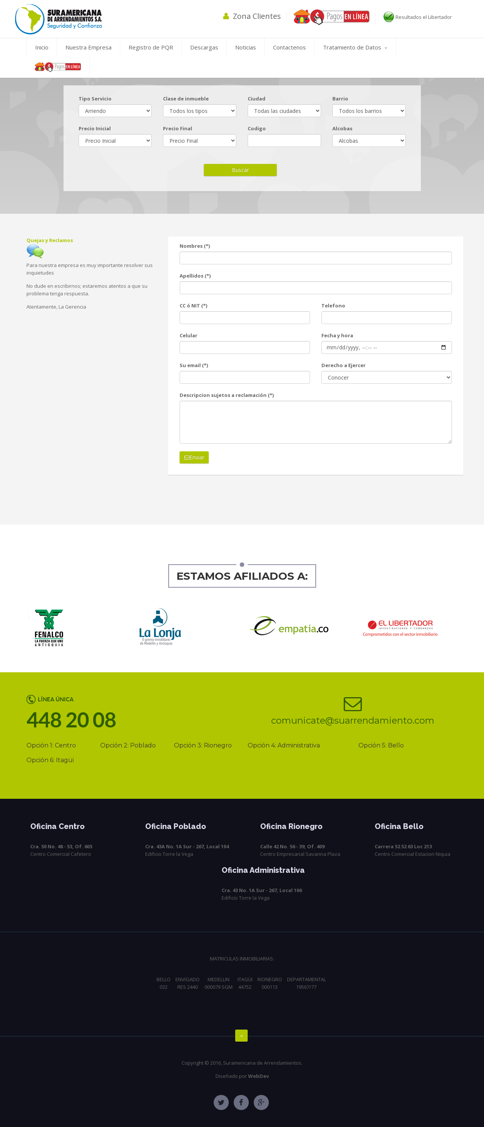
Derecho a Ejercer (343, 365)
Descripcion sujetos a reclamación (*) (227, 395)
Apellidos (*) (195, 275)
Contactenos (289, 47)
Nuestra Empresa (88, 47)
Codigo (257, 128)
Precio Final (177, 128)
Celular (188, 335)
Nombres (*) (195, 245)
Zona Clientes (252, 16)
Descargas (204, 47)
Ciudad (256, 98)
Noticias (245, 47)
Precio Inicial (95, 128)
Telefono (333, 305)
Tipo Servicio (95, 98)
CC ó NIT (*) (193, 305)
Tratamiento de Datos (355, 47)
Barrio (340, 98)
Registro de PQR (151, 47)
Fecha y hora (337, 335)
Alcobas (342, 128)
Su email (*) (194, 365)
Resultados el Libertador (417, 17)
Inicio (41, 47)
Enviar (194, 457)
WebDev (258, 1076)
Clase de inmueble (186, 98)
